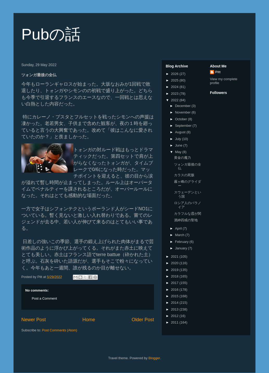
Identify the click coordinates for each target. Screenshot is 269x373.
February (182, 242)
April (179, 228)
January (181, 248)
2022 (175, 100)
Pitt (218, 72)
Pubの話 (51, 34)
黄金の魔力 (182, 158)
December (183, 106)
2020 (175, 263)
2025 (175, 80)
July (178, 139)
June (179, 145)
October (181, 119)
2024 (175, 87)
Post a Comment (44, 298)
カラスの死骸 (184, 175)
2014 (175, 303)
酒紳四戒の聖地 (186, 220)
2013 (175, 309)
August (181, 132)
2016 (175, 290)
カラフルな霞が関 (187, 214)
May (178, 152)
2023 (175, 94)
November (183, 112)
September (184, 126)
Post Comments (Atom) (59, 330)
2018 (175, 276)
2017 (175, 283)
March (180, 235)
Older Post (143, 319)
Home (88, 319)
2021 (175, 256)
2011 (175, 322)
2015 (175, 296)
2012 (175, 316)
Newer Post (33, 319)
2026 (175, 74)
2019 (175, 270)
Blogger (154, 358)
